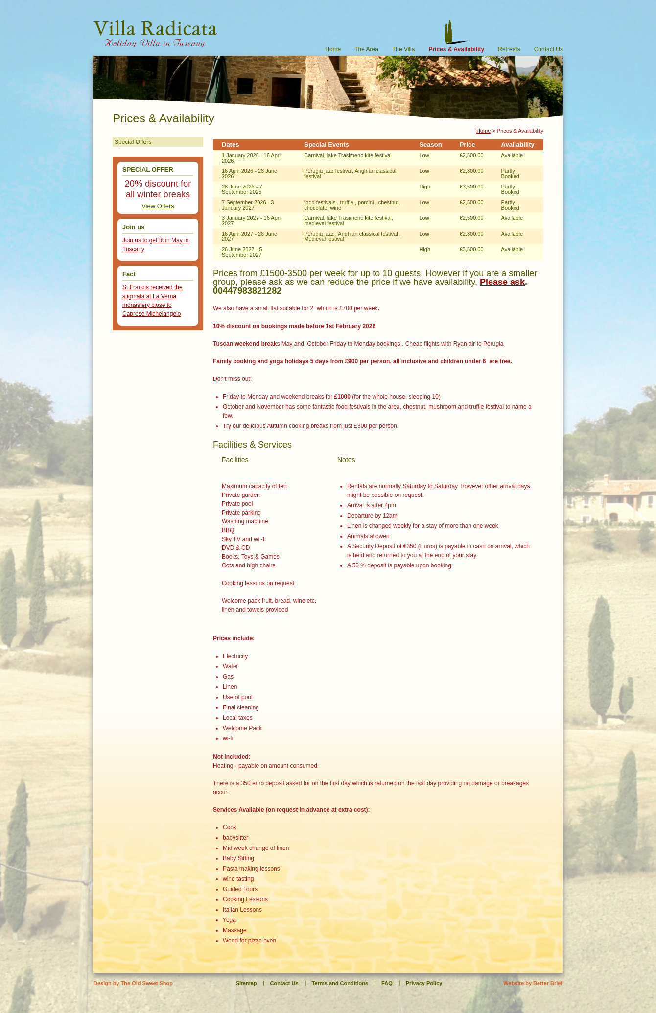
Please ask (502, 282)
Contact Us (548, 49)
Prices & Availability (456, 49)
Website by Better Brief (532, 983)
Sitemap (246, 983)
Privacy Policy (424, 983)
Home (333, 49)
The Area (366, 49)
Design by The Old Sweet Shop (133, 983)
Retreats (509, 49)
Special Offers (133, 142)
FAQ (387, 983)
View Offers (157, 206)
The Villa (403, 49)
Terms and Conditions (340, 983)
